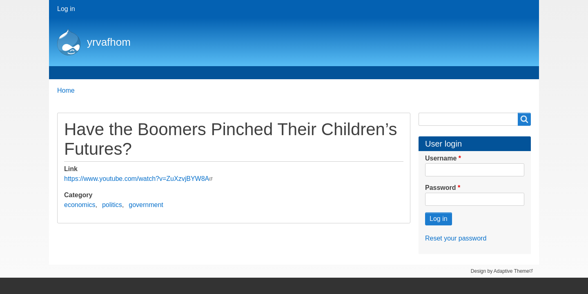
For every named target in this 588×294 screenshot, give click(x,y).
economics (79, 204)
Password (440, 187)
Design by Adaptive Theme (503, 270)
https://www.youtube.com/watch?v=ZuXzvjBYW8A (139, 178)
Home (70, 72)
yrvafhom (109, 42)
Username (441, 158)
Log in (66, 8)
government (146, 204)
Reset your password (455, 238)
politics (112, 204)
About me (109, 72)
